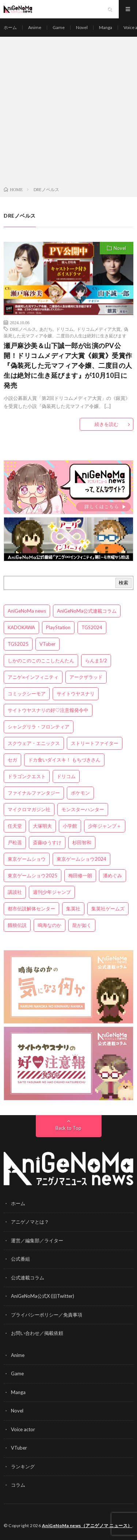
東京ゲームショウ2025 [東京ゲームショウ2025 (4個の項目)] (32, 875)
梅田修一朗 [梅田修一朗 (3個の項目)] (80, 875)
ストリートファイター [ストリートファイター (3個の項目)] (94, 743)
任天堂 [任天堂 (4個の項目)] (15, 826)
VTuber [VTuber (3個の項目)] (47, 644)
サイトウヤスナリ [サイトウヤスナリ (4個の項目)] (76, 693)
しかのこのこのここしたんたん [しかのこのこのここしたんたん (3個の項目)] (41, 660)
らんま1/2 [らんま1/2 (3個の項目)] (96, 660)
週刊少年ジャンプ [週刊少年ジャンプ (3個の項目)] (52, 892)
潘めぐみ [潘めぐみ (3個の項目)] (112, 875)
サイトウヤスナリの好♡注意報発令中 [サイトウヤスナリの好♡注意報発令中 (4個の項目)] (48, 710)
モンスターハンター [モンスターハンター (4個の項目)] (82, 809)
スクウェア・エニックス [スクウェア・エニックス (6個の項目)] (34, 743)
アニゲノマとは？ (30, 1222)
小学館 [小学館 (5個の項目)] (70, 826)
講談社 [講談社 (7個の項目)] (15, 892)
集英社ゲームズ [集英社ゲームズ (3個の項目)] (108, 909)
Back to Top (68, 1128)
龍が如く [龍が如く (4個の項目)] (81, 925)
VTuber (19, 1448)
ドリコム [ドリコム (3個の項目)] (66, 776)
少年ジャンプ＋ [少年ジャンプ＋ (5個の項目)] (104, 826)
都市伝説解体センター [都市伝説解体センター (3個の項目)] (31, 909)
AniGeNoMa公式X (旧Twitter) (42, 1296)
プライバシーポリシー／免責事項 (46, 1315)
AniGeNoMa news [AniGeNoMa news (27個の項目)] (27, 611)
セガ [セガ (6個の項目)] (12, 760)
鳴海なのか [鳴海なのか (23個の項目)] (49, 925)
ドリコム (64, 329)
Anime (34, 27)
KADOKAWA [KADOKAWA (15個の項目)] (21, 627)
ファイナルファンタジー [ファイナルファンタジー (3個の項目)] (34, 793)
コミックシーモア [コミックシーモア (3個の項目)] (27, 693)
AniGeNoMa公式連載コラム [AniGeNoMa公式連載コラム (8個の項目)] (87, 611)
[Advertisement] (68, 113)
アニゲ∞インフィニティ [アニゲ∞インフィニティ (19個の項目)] (33, 677)
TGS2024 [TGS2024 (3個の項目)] (91, 627)
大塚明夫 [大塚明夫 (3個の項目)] (42, 826)
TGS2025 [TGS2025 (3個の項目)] (18, 644)
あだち (46, 329)
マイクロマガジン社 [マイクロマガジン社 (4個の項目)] (29, 809)
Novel (82, 27)
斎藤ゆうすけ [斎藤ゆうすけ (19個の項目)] (47, 842)
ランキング (23, 1466)
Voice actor (23, 1429)
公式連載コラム (27, 1278)
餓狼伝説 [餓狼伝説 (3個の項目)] (17, 925)
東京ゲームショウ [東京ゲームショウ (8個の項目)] (27, 859)
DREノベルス (23, 329)
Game (59, 27)
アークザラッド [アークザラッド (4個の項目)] (86, 677)
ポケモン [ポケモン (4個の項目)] (80, 793)
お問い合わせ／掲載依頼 (37, 1333)
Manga (105, 27)
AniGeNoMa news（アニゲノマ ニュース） (87, 1525)
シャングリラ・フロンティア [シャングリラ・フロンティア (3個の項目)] (38, 727)
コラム (18, 1485)
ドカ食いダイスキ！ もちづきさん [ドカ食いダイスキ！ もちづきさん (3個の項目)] (64, 760)
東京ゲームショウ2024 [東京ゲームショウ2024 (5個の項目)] (81, 859)
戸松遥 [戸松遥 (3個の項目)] (15, 842)
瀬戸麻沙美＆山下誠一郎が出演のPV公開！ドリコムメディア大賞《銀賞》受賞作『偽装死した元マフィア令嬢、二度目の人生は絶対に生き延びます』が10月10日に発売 (68, 365)
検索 (123, 582)
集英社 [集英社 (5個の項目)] (73, 909)
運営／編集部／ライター (37, 1240)
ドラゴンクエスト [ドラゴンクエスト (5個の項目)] (27, 776)
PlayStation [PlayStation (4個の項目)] (58, 627)
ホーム (10, 27)
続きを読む (106, 424)
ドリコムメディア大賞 (99, 329)
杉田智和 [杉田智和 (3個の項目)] (81, 842)
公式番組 (20, 1259)
